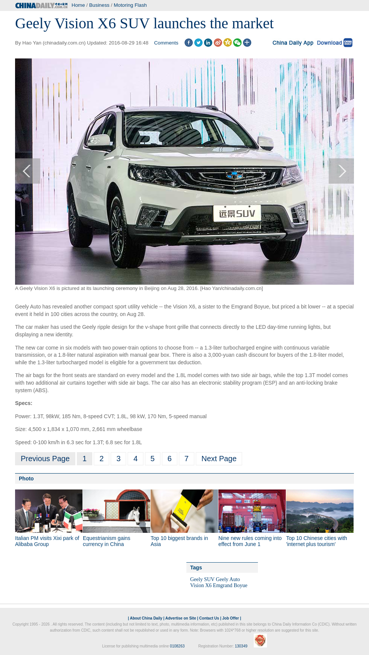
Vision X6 (201, 585)
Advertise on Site (180, 618)
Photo (26, 479)
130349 (241, 646)
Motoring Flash (130, 5)
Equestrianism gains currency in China (106, 541)
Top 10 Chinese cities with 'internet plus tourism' (316, 541)
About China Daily (146, 618)
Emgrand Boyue (230, 585)
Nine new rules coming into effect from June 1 (250, 541)
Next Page (218, 458)
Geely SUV (202, 579)
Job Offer (230, 618)
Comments (166, 43)
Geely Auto (228, 579)
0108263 (177, 646)
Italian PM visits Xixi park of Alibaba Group (47, 541)
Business (99, 5)
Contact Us (209, 618)
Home (78, 5)
